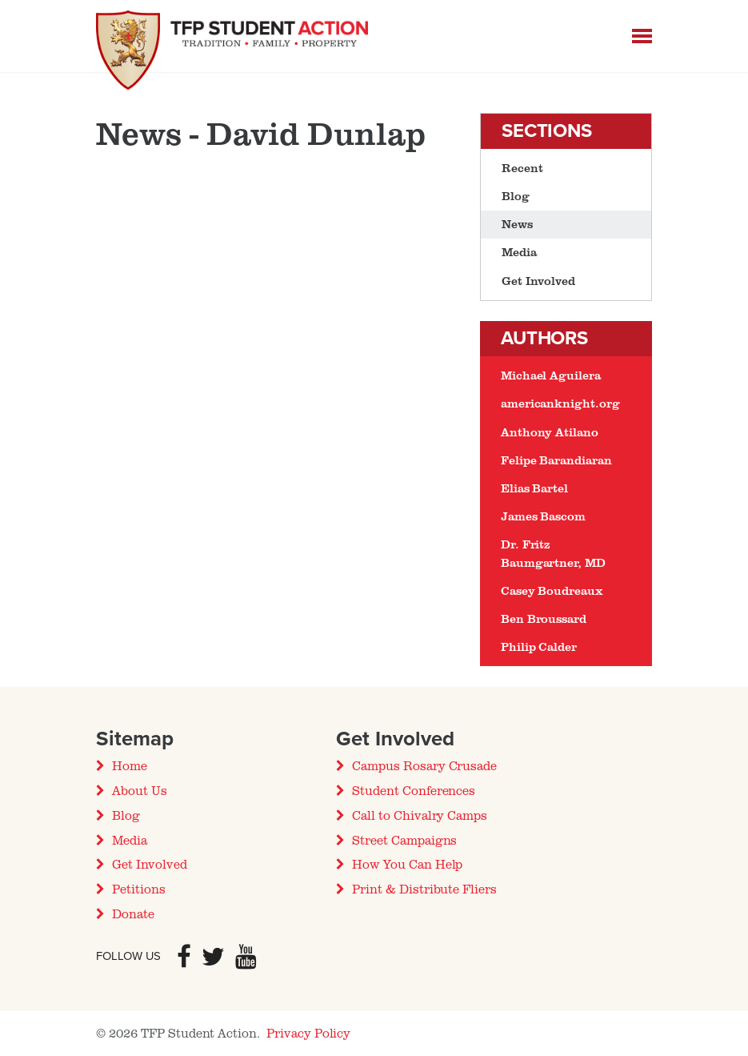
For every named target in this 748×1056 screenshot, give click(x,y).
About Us (139, 790)
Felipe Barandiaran (556, 460)
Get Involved (538, 280)
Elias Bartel (534, 488)
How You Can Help (407, 864)
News (517, 223)
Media (519, 251)
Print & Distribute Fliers (424, 888)
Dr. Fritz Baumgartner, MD (553, 553)
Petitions (139, 888)
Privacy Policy (308, 1033)
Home (129, 765)
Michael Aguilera (551, 375)
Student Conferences (413, 790)
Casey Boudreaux (552, 590)
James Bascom (543, 516)
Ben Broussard (543, 618)
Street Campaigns (404, 840)
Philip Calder (539, 646)
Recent (522, 167)
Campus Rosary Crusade (424, 765)
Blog (516, 195)
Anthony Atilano (549, 432)
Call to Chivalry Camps (419, 815)
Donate (133, 913)
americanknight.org (560, 403)
